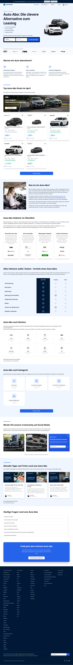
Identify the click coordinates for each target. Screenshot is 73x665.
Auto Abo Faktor (47, 579)
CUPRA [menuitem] (18, 576)
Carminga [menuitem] (5, 581)
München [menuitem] (32, 592)
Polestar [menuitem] (18, 596)
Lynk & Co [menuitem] (5, 614)
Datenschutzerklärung (62, 448)
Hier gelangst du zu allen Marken (11, 360)
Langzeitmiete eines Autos (59, 196)
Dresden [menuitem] (32, 576)
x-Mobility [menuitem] (5, 649)
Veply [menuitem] (4, 640)
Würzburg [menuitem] (33, 598)
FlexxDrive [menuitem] (5, 596)
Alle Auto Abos (36, 4)
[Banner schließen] (59, 1)
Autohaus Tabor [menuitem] (6, 576)
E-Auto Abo (46, 581)
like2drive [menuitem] (5, 611)
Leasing (59, 4)
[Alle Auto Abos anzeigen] (33, 39)
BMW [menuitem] (18, 574)
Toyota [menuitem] (18, 611)
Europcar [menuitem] (5, 590)
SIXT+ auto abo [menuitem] (6, 629)
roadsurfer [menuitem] (5, 625)
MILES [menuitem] (4, 616)
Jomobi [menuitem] (4, 607)
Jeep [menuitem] (18, 585)
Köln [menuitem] (31, 587)
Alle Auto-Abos (36, 411)
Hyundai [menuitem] (18, 583)
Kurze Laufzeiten (30, 70)
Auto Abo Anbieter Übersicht (50, 576)
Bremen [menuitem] (32, 574)
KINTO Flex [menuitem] (5, 609)
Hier (35, 223)
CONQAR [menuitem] (5, 587)
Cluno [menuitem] (4, 585)
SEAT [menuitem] (18, 603)
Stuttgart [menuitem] (32, 596)
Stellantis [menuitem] (5, 638)
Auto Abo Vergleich (48, 572)
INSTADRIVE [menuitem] (5, 605)
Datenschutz (60, 572)
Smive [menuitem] (4, 631)
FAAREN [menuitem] (5, 592)
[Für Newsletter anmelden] (67, 446)
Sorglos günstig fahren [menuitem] (8, 633)
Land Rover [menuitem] (19, 587)
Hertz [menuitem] (4, 598)
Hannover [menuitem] (33, 585)
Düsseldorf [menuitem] (33, 579)
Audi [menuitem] (18, 572)
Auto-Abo (11, 11)
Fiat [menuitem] (17, 579)
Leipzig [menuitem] (32, 590)
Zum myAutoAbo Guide (8, 502)
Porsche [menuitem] (18, 598)
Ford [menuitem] (18, 581)
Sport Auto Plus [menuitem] (6, 636)
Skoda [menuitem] (18, 605)
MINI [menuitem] (18, 592)
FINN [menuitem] (4, 594)
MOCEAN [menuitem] (5, 618)
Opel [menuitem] (18, 594)
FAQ (45, 585)
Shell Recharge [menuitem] (6, 627)
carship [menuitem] (4, 583)
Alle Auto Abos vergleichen (36, 558)
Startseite (5, 11)
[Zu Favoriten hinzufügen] (22, 115)
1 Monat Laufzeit (43, 73)
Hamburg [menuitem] (33, 583)
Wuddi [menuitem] (4, 646)
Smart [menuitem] (18, 607)
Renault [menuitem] (18, 601)
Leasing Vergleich (47, 574)
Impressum (60, 574)
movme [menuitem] (4, 620)
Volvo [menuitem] (18, 614)
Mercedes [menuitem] (19, 590)
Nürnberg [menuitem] (33, 594)
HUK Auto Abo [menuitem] (6, 601)
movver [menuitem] (4, 622)
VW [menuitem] (17, 616)
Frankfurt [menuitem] (32, 581)
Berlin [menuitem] (32, 572)
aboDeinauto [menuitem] (6, 572)
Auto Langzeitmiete (48, 583)
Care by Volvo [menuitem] (6, 579)
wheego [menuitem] (5, 642)
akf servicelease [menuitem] (6, 574)
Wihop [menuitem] (4, 644)
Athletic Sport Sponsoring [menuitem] (8, 603)
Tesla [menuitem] (18, 609)
